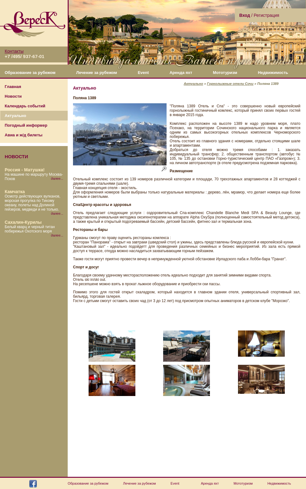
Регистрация (266, 15)
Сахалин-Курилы (23, 222)
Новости (13, 96)
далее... (57, 178)
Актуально (15, 115)
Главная (13, 86)
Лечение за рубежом (96, 72)
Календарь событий (25, 106)
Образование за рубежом (30, 72)
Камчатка (15, 191)
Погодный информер (26, 125)
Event (143, 72)
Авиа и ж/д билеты (23, 135)
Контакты (14, 51)
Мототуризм (225, 72)
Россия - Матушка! (25, 169)
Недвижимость (273, 72)
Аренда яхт (180, 72)
